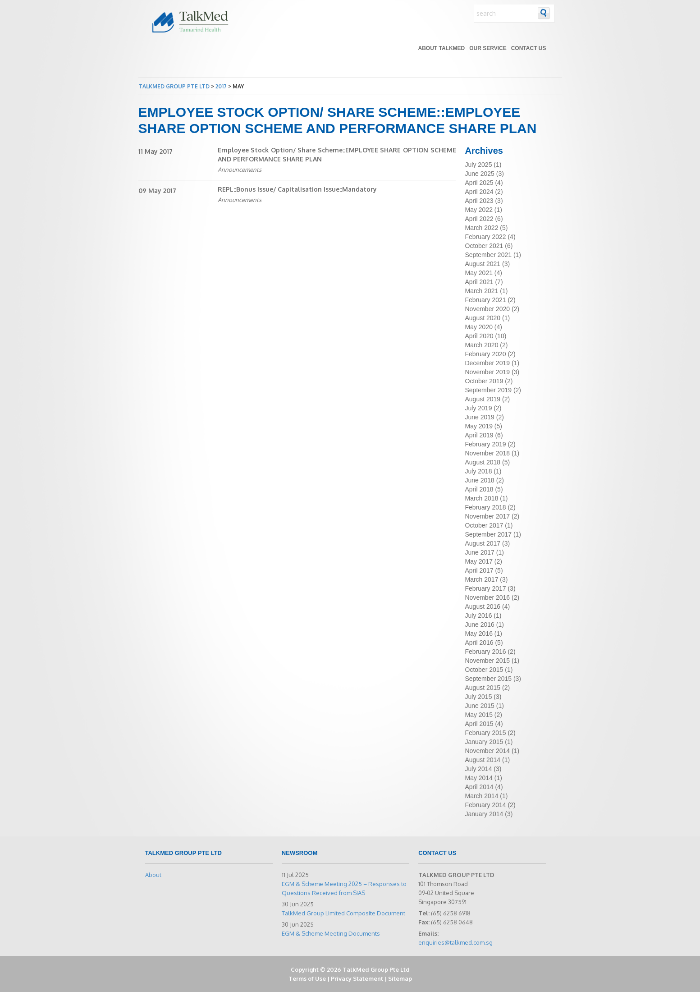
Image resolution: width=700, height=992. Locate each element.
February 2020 (485, 354)
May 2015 (479, 714)
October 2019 (484, 381)
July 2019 (478, 408)
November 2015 (487, 660)
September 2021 (488, 254)
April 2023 (479, 200)
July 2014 (478, 768)
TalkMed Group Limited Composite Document (343, 913)
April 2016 (479, 642)
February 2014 (485, 804)
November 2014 (487, 750)
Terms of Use (307, 978)
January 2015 (484, 741)
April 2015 (479, 723)
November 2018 (487, 453)
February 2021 (485, 299)
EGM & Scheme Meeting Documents (331, 933)
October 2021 (484, 245)
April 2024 (479, 191)
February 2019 (485, 444)
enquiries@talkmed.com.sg (455, 942)
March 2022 (482, 227)
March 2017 (482, 579)
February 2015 (485, 732)
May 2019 (479, 426)
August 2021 (483, 263)
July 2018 (478, 471)
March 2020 (482, 345)
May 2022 (479, 209)
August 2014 (483, 759)
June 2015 (479, 705)
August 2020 (483, 317)
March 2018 (482, 498)
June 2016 (479, 624)
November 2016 (487, 597)
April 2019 (479, 435)
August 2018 (483, 462)
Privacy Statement (357, 978)
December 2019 (487, 363)
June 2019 (479, 417)
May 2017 (479, 561)
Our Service (487, 48)
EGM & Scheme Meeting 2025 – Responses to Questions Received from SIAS (344, 888)
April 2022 (479, 218)
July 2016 (478, 615)
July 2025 (478, 164)
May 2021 (479, 272)
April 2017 (479, 570)
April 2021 (479, 281)
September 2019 (488, 390)
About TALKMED (441, 48)
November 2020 (487, 308)
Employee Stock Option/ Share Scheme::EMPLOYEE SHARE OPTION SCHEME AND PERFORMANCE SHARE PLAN (337, 154)
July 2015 (478, 696)
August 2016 (483, 606)
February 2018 (485, 507)
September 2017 (488, 534)
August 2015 (483, 687)
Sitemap (400, 978)
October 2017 (484, 525)
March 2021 (482, 290)
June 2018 (479, 480)
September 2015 (488, 678)
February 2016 (485, 651)
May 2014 (479, 777)
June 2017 (479, 552)
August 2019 (483, 399)
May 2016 (479, 633)
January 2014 (484, 813)
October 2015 (484, 669)
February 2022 (485, 236)
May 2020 (479, 327)
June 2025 (479, 173)
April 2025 (479, 182)
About (153, 874)
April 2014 (479, 786)
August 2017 (483, 543)
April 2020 (479, 336)
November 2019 (487, 372)
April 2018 (479, 489)
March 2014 (482, 795)
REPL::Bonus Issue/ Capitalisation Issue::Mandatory (297, 189)
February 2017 (485, 588)
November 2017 (487, 516)
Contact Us (528, 48)
